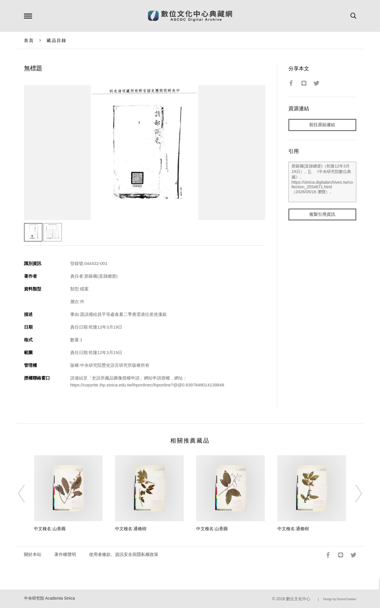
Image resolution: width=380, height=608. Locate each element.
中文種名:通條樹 (131, 528)
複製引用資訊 (322, 214)
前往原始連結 (322, 124)
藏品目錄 (56, 40)
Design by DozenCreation (339, 599)
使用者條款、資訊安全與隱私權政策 (123, 554)
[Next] (353, 493)
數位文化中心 (298, 599)
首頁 (29, 40)
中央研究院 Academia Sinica (49, 598)
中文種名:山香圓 (49, 528)
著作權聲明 (65, 554)
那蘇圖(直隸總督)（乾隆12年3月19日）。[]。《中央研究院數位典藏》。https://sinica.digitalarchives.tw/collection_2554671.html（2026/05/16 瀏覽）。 (322, 182)
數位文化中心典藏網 (190, 15)
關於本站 (32, 554)
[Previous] (26, 493)
